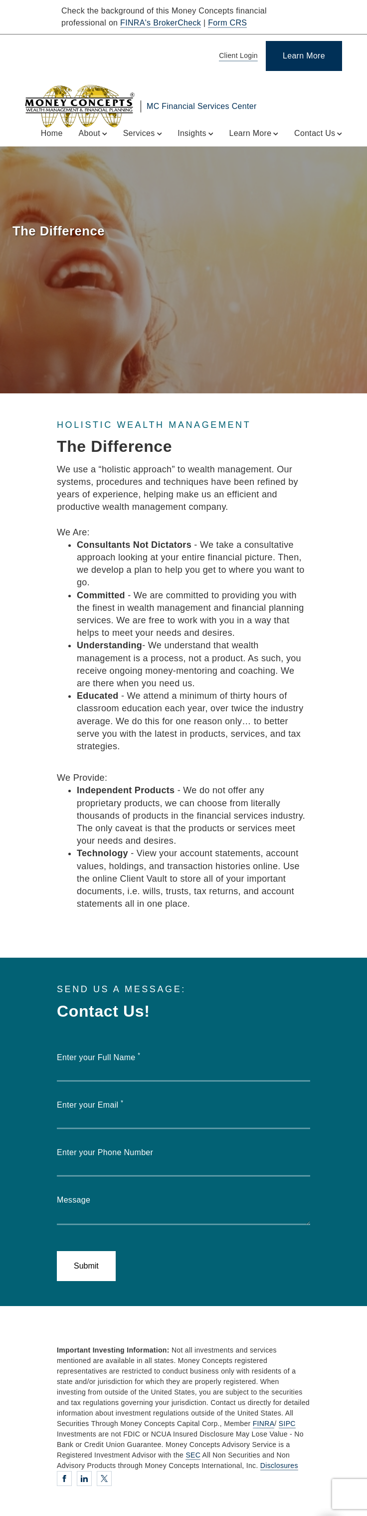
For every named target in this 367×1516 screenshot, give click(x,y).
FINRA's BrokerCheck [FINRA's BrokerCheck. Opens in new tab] (160, 22)
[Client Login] (236, 56)
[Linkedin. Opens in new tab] (84, 1478)
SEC (192, 1455)
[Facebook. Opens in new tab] (64, 1478)
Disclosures (279, 1466)
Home (52, 133)
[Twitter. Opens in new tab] (104, 1478)
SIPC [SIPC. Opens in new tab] (287, 1424)
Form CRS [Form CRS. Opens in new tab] (227, 22)
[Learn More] (304, 56)
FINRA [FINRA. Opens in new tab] (264, 1424)
